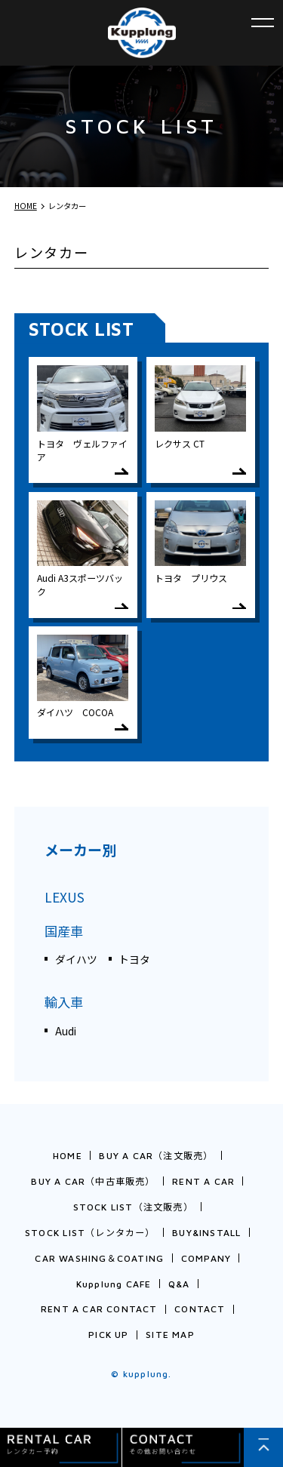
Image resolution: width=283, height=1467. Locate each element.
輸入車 (64, 1001)
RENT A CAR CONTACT (99, 1309)
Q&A (179, 1284)
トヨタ (134, 959)
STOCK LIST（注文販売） (133, 1207)
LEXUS (65, 896)
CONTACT (199, 1309)
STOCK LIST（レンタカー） (90, 1232)
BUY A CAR (156, 1155)
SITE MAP (170, 1334)
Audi (65, 1030)
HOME (67, 1155)
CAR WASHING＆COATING (99, 1258)
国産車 (64, 930)
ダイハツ (76, 959)
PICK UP (108, 1334)
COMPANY (206, 1258)
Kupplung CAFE (114, 1284)
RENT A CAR (203, 1181)
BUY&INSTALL (206, 1232)
